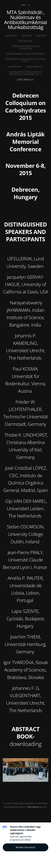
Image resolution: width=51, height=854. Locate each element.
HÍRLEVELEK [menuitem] (25, 40)
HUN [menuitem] (23, 5)
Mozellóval (33, 806)
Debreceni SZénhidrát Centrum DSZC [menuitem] (25, 60)
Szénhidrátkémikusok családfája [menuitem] (25, 47)
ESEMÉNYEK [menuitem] (14, 66)
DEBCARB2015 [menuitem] (25, 79)
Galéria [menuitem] (41, 35)
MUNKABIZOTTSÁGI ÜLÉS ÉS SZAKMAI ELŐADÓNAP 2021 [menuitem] (25, 73)
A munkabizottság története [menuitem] (25, 53)
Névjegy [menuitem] (27, 35)
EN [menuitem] (29, 5)
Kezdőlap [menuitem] (11, 35)
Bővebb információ (25, 847)
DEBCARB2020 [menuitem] (34, 66)
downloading (25, 744)
